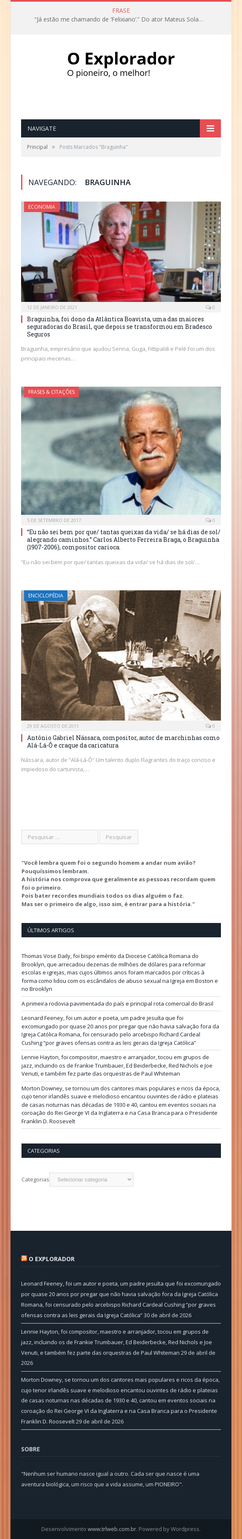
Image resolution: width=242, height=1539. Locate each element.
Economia (41, 206)
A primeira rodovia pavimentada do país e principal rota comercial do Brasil (117, 1003)
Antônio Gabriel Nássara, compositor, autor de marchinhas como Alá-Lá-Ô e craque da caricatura (123, 741)
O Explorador (52, 1259)
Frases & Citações (51, 392)
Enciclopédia (45, 595)
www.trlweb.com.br (112, 1529)
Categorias (35, 1179)
